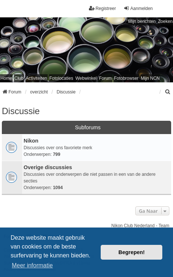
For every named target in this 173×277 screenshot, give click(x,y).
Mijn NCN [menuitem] (150, 78)
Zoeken (165, 21)
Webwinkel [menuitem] (86, 78)
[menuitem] (168, 92)
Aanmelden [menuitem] (138, 8)
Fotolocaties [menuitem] (61, 78)
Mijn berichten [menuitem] (142, 21)
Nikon (31, 141)
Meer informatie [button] (32, 265)
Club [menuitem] (19, 78)
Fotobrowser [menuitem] (126, 78)
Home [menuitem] (6, 78)
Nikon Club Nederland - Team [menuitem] (140, 225)
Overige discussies (48, 167)
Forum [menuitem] (105, 78)
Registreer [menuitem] (102, 8)
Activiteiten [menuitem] (36, 78)
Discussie (21, 111)
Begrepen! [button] (131, 252)
